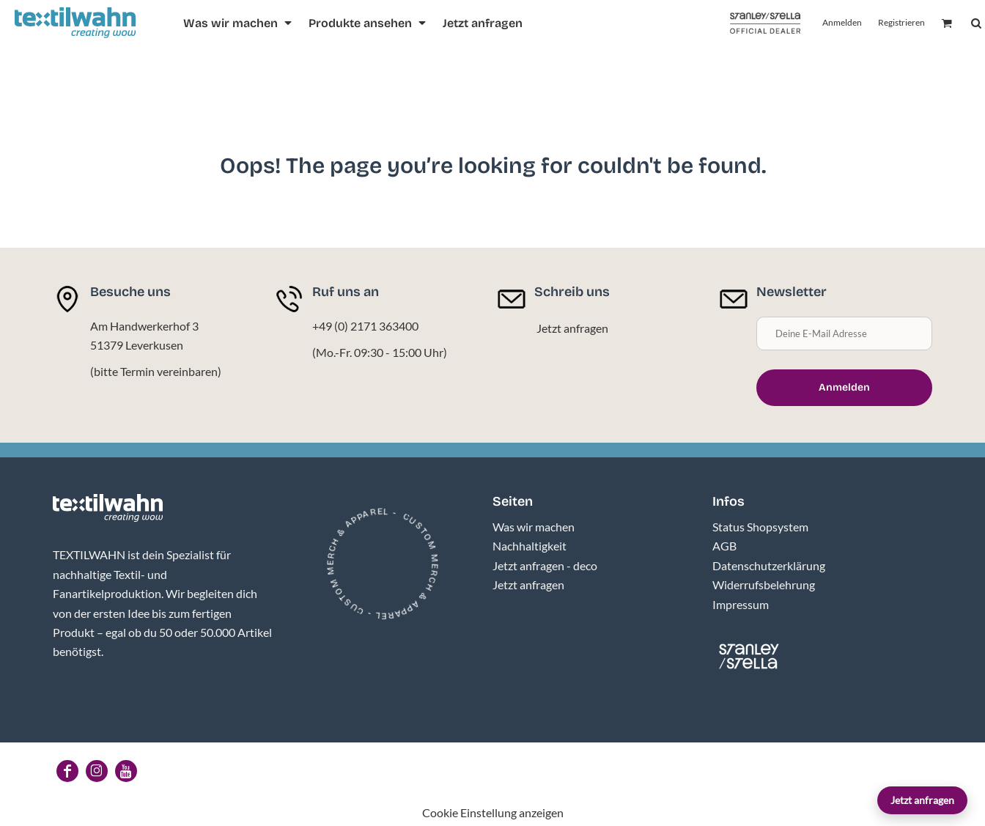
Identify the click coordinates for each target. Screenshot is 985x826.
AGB (724, 546)
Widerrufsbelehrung (763, 584)
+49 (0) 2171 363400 (365, 326)
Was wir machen (533, 527)
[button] (238, 23)
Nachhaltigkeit (529, 546)
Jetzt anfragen (922, 800)
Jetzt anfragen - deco (544, 565)
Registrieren (901, 22)
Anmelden (842, 22)
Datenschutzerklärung (768, 565)
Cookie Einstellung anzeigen (493, 812)
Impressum (740, 604)
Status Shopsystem (760, 527)
